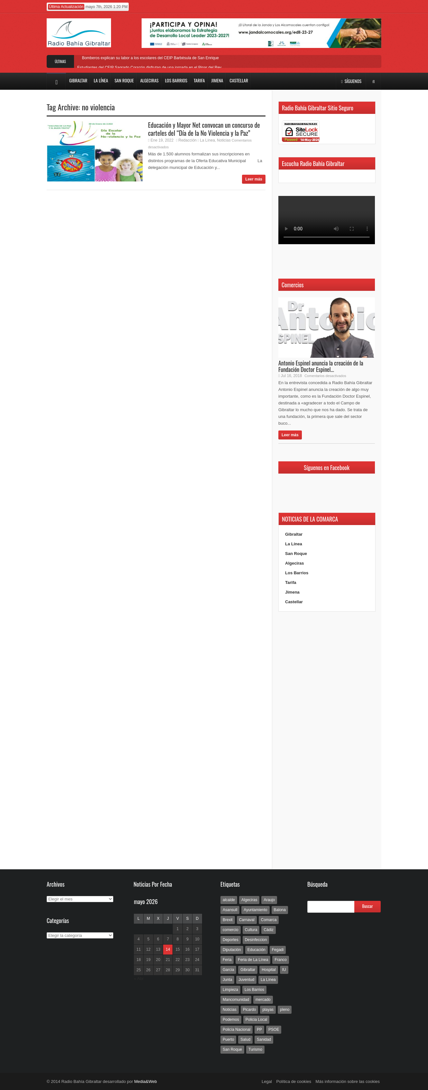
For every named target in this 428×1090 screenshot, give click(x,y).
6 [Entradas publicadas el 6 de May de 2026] (158, 939)
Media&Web (145, 1081)
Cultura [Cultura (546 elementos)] (251, 930)
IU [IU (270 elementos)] (284, 969)
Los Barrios (296, 572)
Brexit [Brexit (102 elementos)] (228, 920)
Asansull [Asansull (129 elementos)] (230, 910)
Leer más (253, 179)
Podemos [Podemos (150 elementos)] (231, 1019)
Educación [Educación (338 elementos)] (256, 949)
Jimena (292, 592)
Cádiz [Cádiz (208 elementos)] (269, 930)
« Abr (139, 978)
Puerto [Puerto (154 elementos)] (228, 1039)
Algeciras (294, 563)
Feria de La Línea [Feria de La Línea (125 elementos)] (253, 959)
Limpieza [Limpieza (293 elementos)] (230, 989)
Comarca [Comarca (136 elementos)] (269, 920)
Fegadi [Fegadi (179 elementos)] (278, 949)
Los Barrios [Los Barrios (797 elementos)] (254, 989)
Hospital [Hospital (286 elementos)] (268, 969)
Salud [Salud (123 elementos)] (245, 1039)
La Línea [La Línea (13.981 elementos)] (268, 979)
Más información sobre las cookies (348, 1081)
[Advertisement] (326, 740)
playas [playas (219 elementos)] (268, 1009)
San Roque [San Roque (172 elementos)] (232, 1049)
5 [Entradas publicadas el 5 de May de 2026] (148, 939)
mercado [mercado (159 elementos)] (263, 999)
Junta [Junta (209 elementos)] (227, 979)
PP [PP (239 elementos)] (259, 1029)
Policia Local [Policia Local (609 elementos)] (256, 1019)
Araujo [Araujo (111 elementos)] (269, 900)
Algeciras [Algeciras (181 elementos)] (249, 900)
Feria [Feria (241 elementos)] (227, 959)
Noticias (224, 140)
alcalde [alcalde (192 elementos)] (229, 900)
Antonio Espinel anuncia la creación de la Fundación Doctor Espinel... (320, 366)
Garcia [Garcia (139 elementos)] (228, 969)
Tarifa (290, 582)
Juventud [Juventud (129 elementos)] (246, 979)
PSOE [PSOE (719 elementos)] (273, 1029)
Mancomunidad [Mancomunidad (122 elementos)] (236, 999)
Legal (267, 1081)
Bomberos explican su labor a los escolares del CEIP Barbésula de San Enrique (149, 58)
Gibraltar (293, 534)
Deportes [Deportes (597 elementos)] (230, 940)
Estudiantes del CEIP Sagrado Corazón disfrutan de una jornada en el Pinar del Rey (149, 67)
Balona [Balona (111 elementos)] (280, 910)
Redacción (187, 140)
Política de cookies (293, 1081)
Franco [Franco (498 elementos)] (280, 959)
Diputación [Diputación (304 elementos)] (232, 949)
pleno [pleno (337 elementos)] (284, 1009)
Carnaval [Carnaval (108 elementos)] (247, 920)
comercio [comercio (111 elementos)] (230, 930)
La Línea (207, 140)
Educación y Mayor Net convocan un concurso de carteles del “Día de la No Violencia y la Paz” (204, 129)
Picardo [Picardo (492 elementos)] (249, 1009)
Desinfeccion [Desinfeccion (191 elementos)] (256, 940)
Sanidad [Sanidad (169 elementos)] (264, 1039)
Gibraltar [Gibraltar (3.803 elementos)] (247, 969)
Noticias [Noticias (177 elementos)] (230, 1009)
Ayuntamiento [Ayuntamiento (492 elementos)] (255, 910)
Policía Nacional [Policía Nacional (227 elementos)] (236, 1029)
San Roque (296, 553)
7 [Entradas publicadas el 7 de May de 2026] (168, 939)
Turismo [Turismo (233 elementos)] (255, 1049)
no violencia (98, 107)
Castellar (294, 601)
